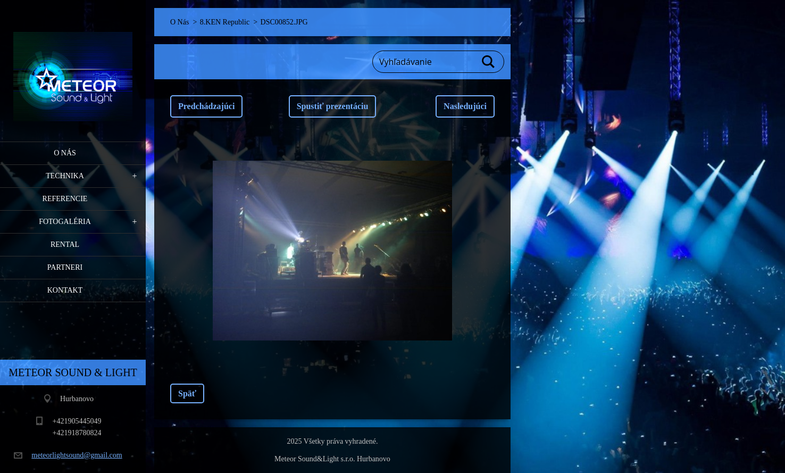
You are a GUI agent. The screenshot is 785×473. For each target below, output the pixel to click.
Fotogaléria (65, 222)
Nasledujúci (465, 106)
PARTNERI (64, 267)
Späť (187, 393)
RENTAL (65, 244)
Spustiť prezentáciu (333, 106)
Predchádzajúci (206, 106)
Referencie (65, 199)
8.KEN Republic (224, 22)
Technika (65, 176)
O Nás (65, 153)
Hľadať (489, 62)
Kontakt (65, 290)
